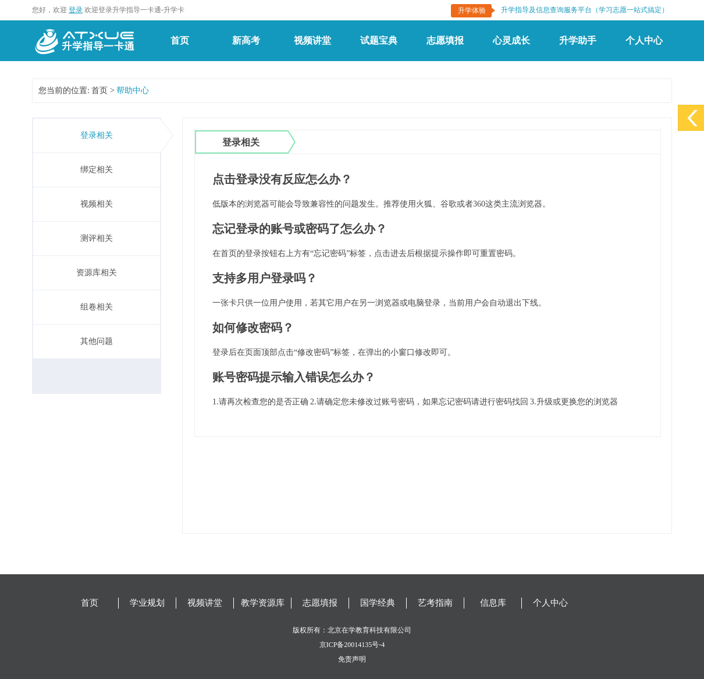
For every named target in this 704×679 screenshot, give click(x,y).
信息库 (493, 602)
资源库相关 (96, 272)
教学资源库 (263, 602)
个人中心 (644, 40)
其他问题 (96, 341)
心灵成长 (511, 40)
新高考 (246, 40)
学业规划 (147, 602)
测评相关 (96, 238)
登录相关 (96, 135)
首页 (179, 40)
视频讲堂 (312, 40)
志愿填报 (445, 40)
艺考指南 (435, 602)
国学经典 (377, 602)
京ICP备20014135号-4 (352, 645)
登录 (76, 10)
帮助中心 (132, 90)
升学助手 (577, 40)
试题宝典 (378, 40)
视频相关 (96, 204)
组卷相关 (96, 307)
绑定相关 (96, 169)
